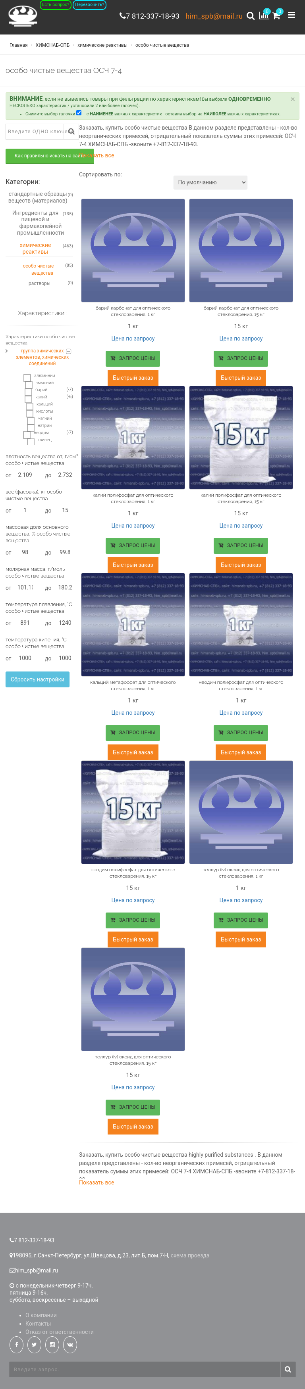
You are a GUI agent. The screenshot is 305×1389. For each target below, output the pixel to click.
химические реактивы (101, 47)
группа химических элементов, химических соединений (42, 359)
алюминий (39, 378)
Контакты (38, 1319)
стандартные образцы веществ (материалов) (40, 199)
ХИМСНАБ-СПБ (52, 47)
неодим (36, 435)
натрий (39, 427)
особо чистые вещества (161, 47)
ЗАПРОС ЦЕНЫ (132, 360)
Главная (19, 47)
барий (36, 392)
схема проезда (190, 1251)
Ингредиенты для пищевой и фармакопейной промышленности (42, 225)
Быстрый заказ (133, 378)
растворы (51, 285)
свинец (39, 442)
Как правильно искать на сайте (50, 158)
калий (36, 399)
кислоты (39, 413)
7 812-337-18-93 (147, 16)
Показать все (96, 158)
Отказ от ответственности (59, 1327)
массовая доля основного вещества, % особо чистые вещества (38, 536)
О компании (41, 1311)
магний (39, 420)
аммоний (39, 385)
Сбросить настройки (37, 682)
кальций (39, 406)
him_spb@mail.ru (212, 16)
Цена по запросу (132, 340)
